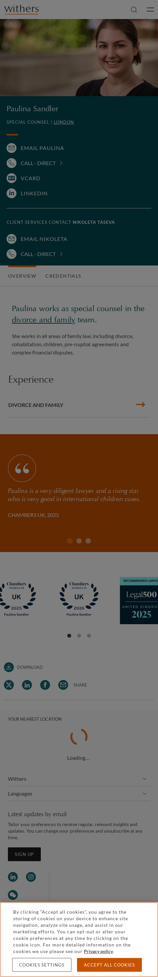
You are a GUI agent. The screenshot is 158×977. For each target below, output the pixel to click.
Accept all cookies (109, 964)
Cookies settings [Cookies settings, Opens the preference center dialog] (42, 964)
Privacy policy (98, 951)
